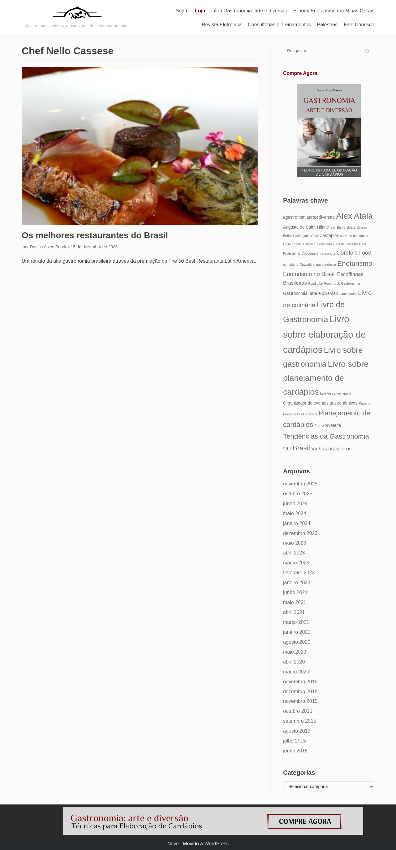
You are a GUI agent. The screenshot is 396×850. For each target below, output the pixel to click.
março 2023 (296, 562)
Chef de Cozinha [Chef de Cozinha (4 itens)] (345, 244)
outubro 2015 (297, 711)
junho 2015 (295, 750)
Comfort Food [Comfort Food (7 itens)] (354, 252)
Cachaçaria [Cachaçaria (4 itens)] (301, 236)
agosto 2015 (296, 731)
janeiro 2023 (296, 582)
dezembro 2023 (300, 533)
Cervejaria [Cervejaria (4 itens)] (324, 244)
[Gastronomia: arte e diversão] (77, 18)
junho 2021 (295, 592)
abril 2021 (294, 612)
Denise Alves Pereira (49, 246)
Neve (173, 843)
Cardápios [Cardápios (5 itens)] (329, 235)
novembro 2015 (300, 701)
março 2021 (296, 622)
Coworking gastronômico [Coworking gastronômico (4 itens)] (318, 264)
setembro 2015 (299, 721)
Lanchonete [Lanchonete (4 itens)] (348, 294)
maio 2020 (294, 652)
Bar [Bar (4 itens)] (333, 227)
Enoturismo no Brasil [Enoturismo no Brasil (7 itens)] (309, 274)
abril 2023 (294, 552)
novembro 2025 (300, 483)
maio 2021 (294, 602)
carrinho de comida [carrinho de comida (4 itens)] (354, 236)
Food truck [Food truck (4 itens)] (332, 283)
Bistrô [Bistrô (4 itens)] (341, 227)
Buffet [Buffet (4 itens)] (287, 236)
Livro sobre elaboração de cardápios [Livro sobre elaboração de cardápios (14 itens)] (324, 334)
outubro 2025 (297, 493)
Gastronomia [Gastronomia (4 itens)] (350, 283)
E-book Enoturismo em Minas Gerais (334, 10)
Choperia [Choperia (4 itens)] (308, 253)
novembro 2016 (300, 681)
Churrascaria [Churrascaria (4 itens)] (325, 253)
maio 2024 (294, 513)
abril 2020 (294, 661)
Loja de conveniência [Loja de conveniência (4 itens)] (335, 393)
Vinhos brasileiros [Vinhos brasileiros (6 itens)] (331, 448)
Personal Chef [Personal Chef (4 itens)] (293, 414)
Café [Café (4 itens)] (314, 236)
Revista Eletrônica (222, 24)
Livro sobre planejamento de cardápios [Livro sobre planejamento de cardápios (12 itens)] (325, 378)
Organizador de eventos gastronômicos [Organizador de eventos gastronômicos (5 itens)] (320, 403)
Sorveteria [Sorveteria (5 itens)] (331, 425)
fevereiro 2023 (299, 572)
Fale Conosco (359, 24)
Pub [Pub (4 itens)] (317, 425)
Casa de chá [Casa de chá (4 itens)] (292, 244)
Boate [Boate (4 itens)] (351, 227)
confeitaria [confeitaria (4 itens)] (290, 264)
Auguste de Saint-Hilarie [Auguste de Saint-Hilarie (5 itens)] (306, 227)
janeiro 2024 (296, 523)
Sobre (182, 10)
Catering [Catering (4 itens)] (309, 244)
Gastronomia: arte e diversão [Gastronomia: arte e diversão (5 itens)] (310, 293)
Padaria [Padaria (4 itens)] (364, 403)
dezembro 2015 (300, 691)
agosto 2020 (296, 642)
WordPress (216, 843)
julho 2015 (294, 740)
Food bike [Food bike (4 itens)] (315, 283)
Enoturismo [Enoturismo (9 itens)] (354, 263)
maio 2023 (294, 542)
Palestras (327, 24)
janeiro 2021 (296, 632)
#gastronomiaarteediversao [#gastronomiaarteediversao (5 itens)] (309, 217)
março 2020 (296, 671)
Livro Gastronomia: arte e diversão (249, 10)
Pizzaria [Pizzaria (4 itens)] (311, 414)
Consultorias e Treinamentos (279, 24)
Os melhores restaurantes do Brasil (95, 235)
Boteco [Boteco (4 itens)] (362, 227)
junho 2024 (295, 503)
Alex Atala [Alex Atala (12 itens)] (354, 216)
